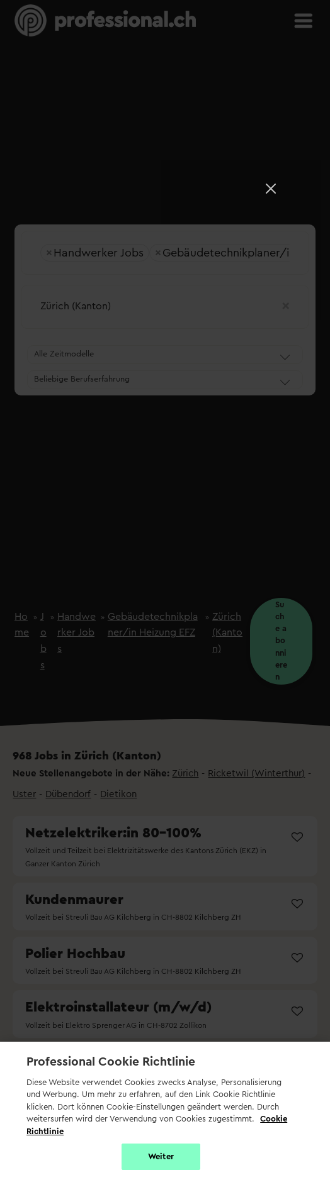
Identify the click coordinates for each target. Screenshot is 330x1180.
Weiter (161, 1156)
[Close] (270, 188)
